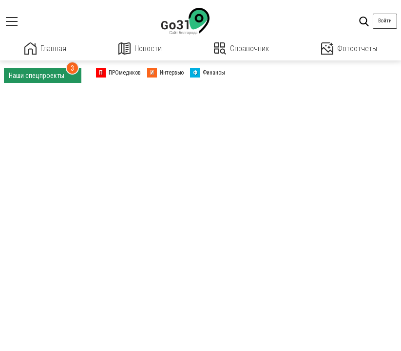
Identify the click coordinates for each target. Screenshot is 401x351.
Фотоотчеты (349, 48)
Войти (385, 21)
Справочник (241, 48)
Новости (140, 48)
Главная (45, 48)
